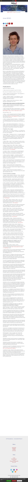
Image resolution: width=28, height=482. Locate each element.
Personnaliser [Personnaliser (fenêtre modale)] (19, 480)
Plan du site (14, 462)
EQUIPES (14, 449)
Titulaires (14, 12)
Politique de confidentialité (14, 461)
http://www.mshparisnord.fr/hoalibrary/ (9, 348)
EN (12, 0)
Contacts (14, 460)
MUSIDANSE (14, 447)
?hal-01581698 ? (12, 149)
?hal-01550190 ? (15, 202)
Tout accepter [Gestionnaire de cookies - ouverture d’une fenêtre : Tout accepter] (9, 480)
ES (13, 0)
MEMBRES (10, 12)
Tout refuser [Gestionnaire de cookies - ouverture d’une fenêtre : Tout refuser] (14, 480)
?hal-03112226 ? (14, 216)
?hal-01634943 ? (7, 197)
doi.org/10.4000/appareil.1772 (13, 116)
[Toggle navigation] (1, 1)
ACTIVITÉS (14, 450)
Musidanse (14, 6)
